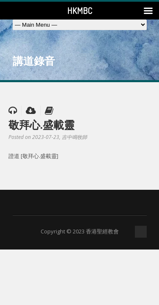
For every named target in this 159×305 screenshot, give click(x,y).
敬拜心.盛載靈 (41, 124)
